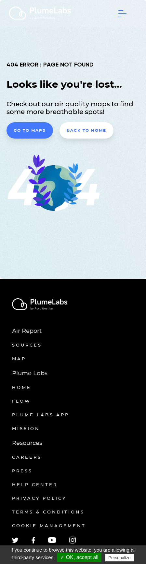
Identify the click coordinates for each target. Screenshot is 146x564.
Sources (27, 345)
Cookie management (49, 525)
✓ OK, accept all (79, 557)
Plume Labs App (40, 414)
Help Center (35, 484)
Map (19, 358)
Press (22, 470)
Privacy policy (39, 498)
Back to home (86, 130)
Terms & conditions (48, 511)
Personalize (120, 557)
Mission (26, 428)
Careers (27, 457)
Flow (21, 401)
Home (21, 387)
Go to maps (30, 130)
